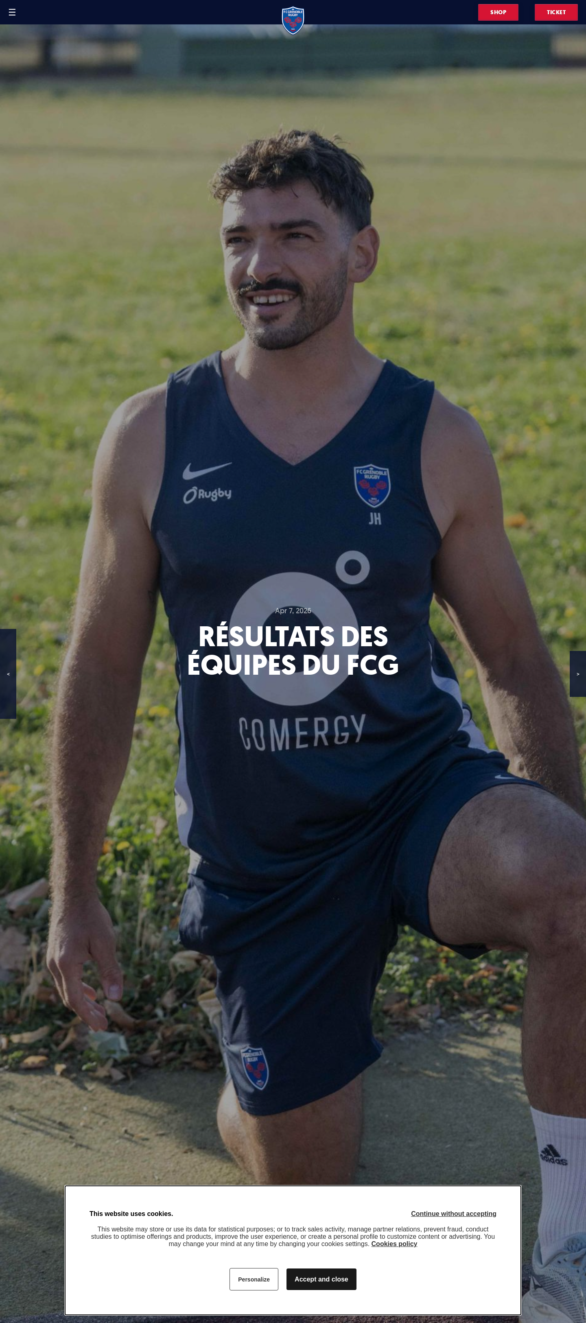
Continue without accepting (453, 1213)
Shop (498, 12)
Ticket (556, 12)
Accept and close (321, 1279)
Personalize (254, 1279)
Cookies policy (395, 1243)
